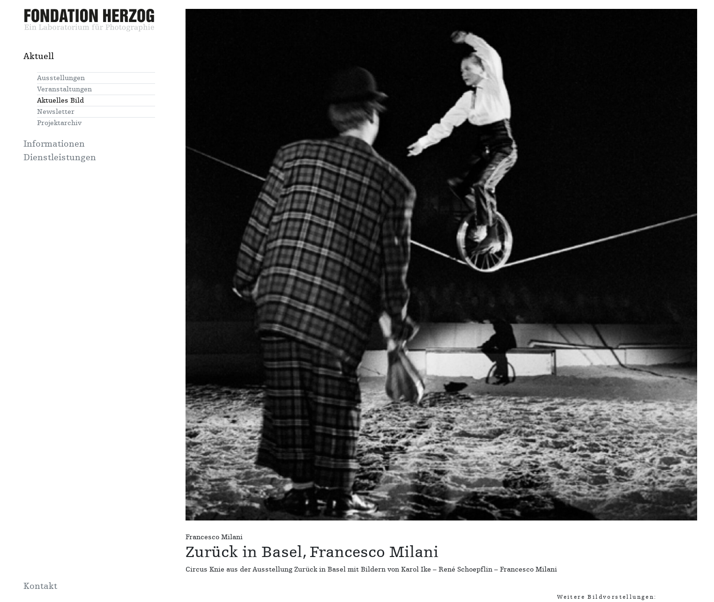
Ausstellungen (61, 78)
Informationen (54, 144)
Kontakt (40, 586)
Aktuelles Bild (60, 100)
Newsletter (55, 112)
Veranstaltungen (64, 89)
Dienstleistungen (59, 157)
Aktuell (38, 56)
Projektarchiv (59, 123)
